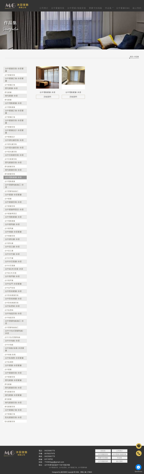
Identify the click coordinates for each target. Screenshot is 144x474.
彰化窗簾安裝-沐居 (13, 417)
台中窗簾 (8, 199)
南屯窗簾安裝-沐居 (13, 170)
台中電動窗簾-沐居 (13, 103)
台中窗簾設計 (10, 137)
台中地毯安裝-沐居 (13, 313)
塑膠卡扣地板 (95, 8)
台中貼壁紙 (9, 310)
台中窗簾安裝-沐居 (13, 202)
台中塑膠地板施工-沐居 (14, 186)
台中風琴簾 (9, 280)
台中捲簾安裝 (10, 236)
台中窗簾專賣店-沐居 (14, 209)
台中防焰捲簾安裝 (12, 303)
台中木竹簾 (9, 258)
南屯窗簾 (8, 100)
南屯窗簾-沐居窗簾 (13, 395)
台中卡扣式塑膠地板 (12, 337)
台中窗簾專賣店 (11, 213)
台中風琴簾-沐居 (12, 276)
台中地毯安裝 (10, 317)
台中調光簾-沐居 (12, 239)
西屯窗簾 (8, 92)
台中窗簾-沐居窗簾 (13, 195)
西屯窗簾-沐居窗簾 (13, 380)
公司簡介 (43, 8)
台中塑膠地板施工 (12, 191)
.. (79, 472)
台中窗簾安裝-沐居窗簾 (14, 69)
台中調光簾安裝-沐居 (14, 140)
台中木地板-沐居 (12, 341)
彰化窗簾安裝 (10, 421)
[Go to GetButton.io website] (138, 471)
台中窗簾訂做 (10, 85)
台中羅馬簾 (9, 228)
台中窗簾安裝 (57, 8)
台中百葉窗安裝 (11, 159)
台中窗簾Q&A (123, 8)
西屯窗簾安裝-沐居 (13, 162)
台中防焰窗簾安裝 (12, 295)
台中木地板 (9, 345)
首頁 (131, 56)
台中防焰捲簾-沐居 (13, 299)
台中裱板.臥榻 (10, 354)
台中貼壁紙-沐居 (12, 306)
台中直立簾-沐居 (12, 247)
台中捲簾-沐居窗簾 (13, 232)
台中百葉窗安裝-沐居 (14, 155)
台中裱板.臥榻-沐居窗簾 (14, 349)
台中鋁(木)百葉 (10, 273)
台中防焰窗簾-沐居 (13, 291)
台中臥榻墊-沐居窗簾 (14, 358)
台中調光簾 (9, 243)
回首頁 (103, 451)
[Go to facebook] (138, 467)
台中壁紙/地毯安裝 (76, 8)
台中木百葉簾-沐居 (13, 261)
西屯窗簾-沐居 (11, 88)
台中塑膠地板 (82, 467)
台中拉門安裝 (10, 288)
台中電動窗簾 (10, 107)
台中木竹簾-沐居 (12, 254)
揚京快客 (64, 472)
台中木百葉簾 (10, 265)
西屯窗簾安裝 (10, 166)
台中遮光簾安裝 (11, 152)
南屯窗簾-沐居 (11, 96)
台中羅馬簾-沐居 (12, 224)
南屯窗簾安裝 (10, 174)
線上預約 (137, 8)
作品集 (109, 8)
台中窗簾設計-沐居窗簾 (14, 131)
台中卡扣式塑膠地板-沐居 (14, 332)
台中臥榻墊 (9, 362)
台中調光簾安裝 (11, 144)
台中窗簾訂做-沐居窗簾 (14, 79)
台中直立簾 (9, 251)
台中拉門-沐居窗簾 (13, 284)
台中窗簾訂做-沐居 (13, 410)
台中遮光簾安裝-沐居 (14, 148)
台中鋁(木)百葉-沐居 (14, 269)
